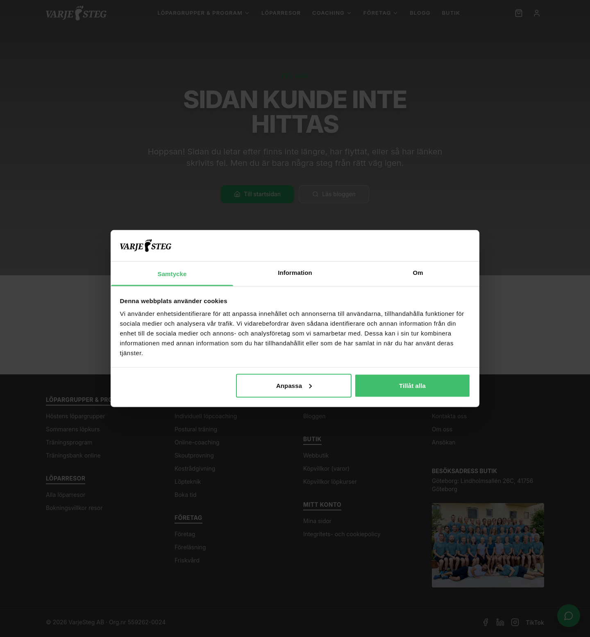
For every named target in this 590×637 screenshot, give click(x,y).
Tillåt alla (412, 385)
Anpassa (294, 385)
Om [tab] (418, 272)
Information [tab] (295, 272)
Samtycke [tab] (172, 273)
